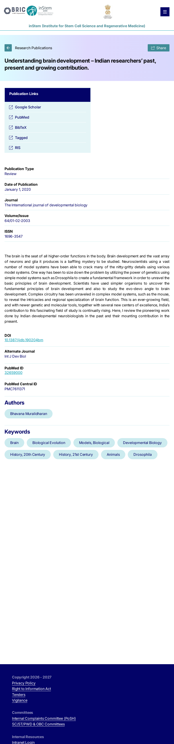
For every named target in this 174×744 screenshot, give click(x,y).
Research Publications (28, 47)
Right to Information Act (31, 688)
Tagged (21, 137)
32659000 (13, 372)
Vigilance (19, 700)
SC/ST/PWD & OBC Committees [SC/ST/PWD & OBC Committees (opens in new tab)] (38, 724)
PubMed (22, 117)
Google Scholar (28, 107)
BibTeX (21, 127)
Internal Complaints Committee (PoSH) (44, 718)
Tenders (18, 694)
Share (158, 48)
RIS (17, 147)
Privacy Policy (24, 683)
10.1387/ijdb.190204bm (24, 340)
